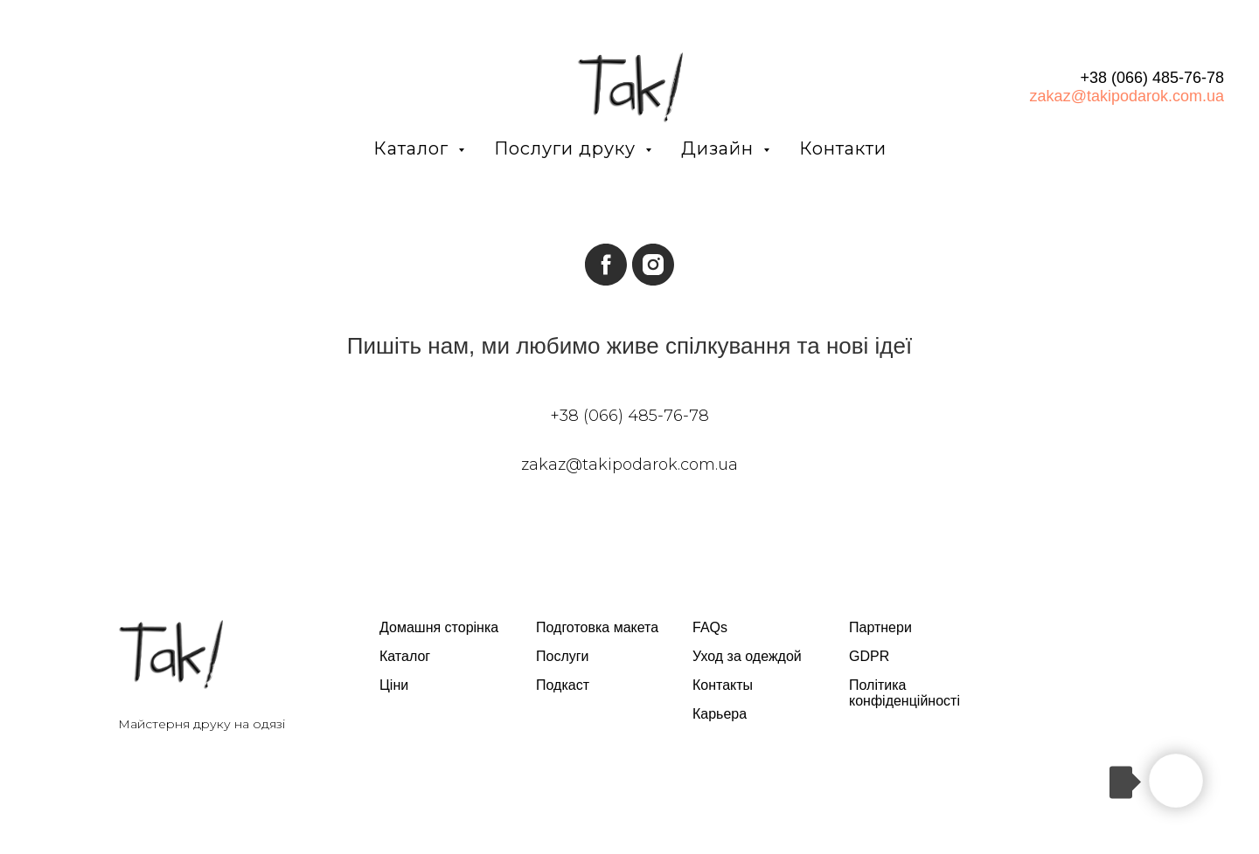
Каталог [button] (413, 148)
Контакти (843, 148)
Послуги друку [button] (567, 148)
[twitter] (1084, 644)
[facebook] (606, 265)
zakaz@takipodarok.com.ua (1127, 96)
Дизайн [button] (720, 148)
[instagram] (653, 265)
